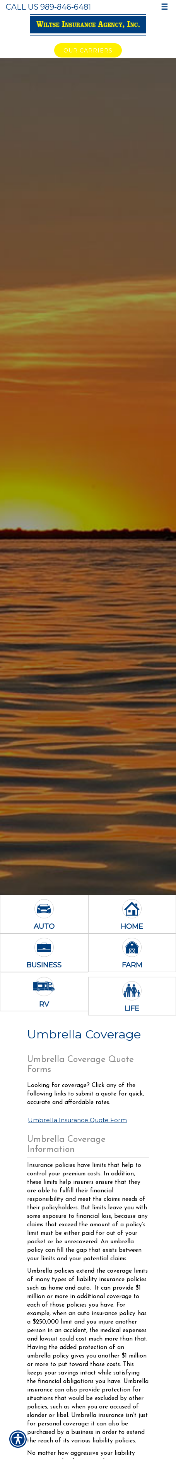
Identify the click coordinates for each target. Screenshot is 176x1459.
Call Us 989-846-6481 (48, 7)
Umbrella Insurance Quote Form (77, 1120)
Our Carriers (88, 50)
